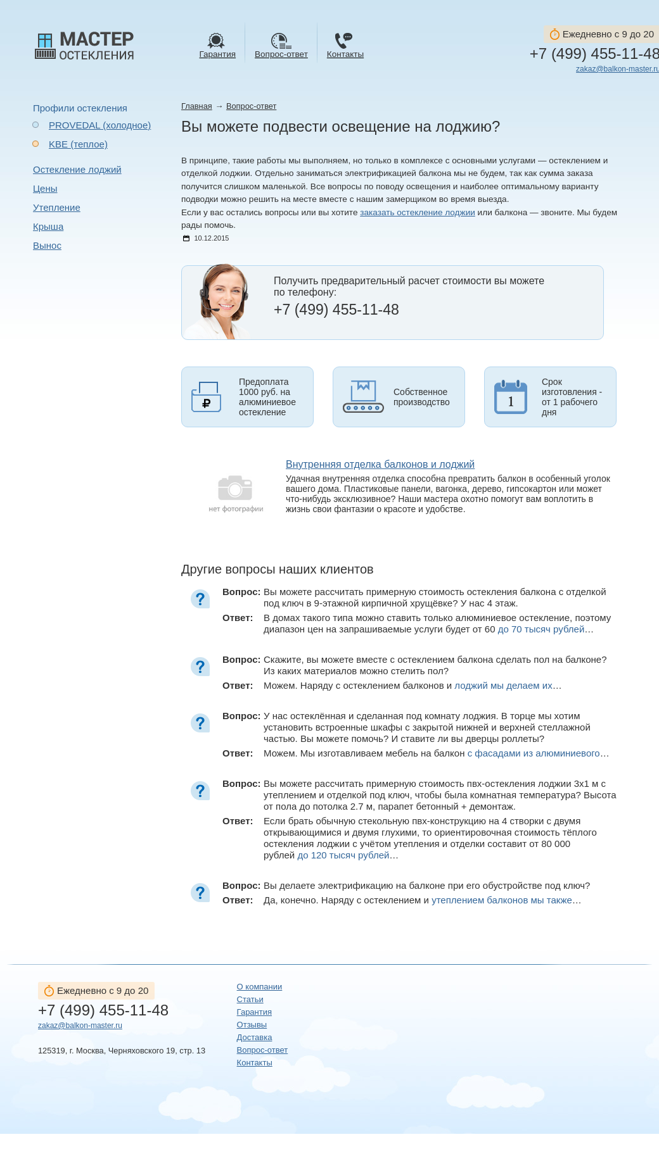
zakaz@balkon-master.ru (80, 1025)
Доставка (254, 1037)
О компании (260, 986)
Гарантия (254, 1012)
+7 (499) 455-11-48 (103, 1010)
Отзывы (252, 1024)
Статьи (250, 999)
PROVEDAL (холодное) (100, 125)
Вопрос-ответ (251, 106)
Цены (45, 188)
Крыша (48, 226)
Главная (196, 106)
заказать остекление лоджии (417, 212)
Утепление (56, 207)
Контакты (254, 1062)
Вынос (47, 245)
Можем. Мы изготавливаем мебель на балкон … (437, 753)
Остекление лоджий (77, 169)
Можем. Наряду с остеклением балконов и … (413, 685)
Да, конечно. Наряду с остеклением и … (423, 900)
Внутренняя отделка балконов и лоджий (380, 464)
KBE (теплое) (78, 144)
